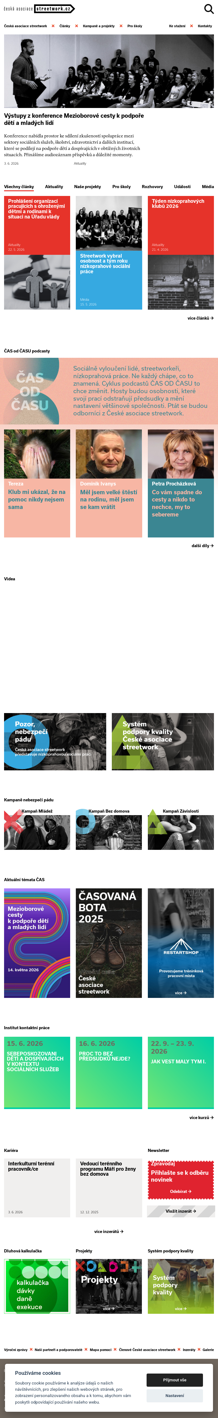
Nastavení (175, 1395)
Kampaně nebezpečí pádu (29, 799)
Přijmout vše (174, 1380)
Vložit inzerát (181, 1211)
